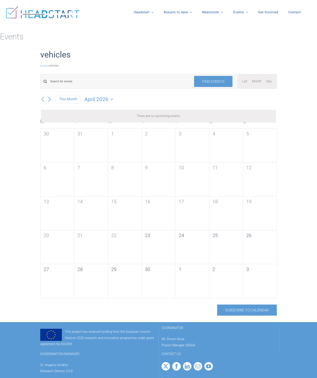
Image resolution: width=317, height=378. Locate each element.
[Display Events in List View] (244, 81)
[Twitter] (166, 366)
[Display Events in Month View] (256, 81)
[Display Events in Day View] (269, 81)
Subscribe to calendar (247, 310)
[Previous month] (42, 99)
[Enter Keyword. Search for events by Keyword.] (119, 81)
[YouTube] (208, 366)
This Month (68, 99)
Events (44, 65)
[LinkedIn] (187, 366)
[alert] (158, 116)
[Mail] (198, 366)
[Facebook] (176, 366)
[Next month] (49, 99)
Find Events (213, 81)
